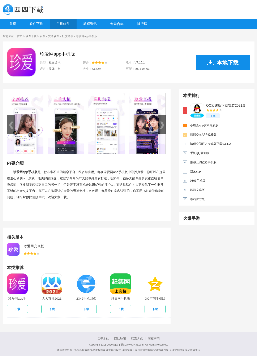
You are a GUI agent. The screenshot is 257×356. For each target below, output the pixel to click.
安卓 (42, 36)
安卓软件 (53, 36)
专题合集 (117, 24)
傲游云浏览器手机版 (203, 162)
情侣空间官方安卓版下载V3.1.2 (210, 143)
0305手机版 (197, 180)
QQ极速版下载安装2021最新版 (226, 106)
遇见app (195, 171)
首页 (12, 24)
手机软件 (63, 24)
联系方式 (137, 338)
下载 (212, 115)
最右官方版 (197, 199)
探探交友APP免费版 (203, 134)
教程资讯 (90, 24)
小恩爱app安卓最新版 (204, 125)
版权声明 (154, 338)
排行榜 (142, 24)
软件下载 (36, 24)
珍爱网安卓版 (34, 246)
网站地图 (120, 338)
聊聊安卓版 (197, 190)
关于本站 (103, 338)
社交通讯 (67, 36)
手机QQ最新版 (199, 153)
